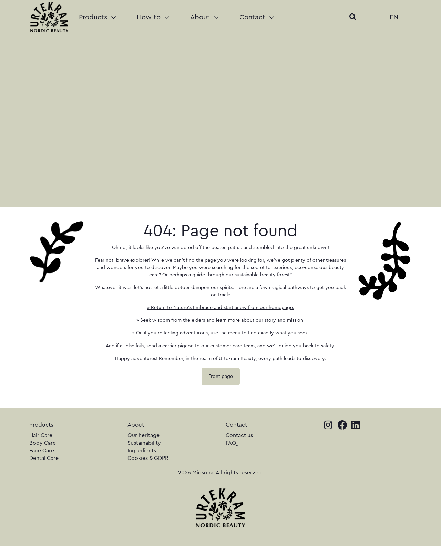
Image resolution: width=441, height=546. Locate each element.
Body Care (42, 443)
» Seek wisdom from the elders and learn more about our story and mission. (220, 320)
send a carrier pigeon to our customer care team (200, 345)
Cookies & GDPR (147, 458)
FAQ (231, 443)
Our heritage (143, 435)
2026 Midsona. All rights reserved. (220, 472)
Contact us (239, 435)
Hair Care (40, 435)
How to (153, 17)
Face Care (41, 450)
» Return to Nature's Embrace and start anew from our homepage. (220, 307)
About (204, 17)
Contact (256, 17)
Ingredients (141, 450)
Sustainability (144, 443)
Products (97, 17)
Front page (220, 376)
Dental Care (44, 458)
